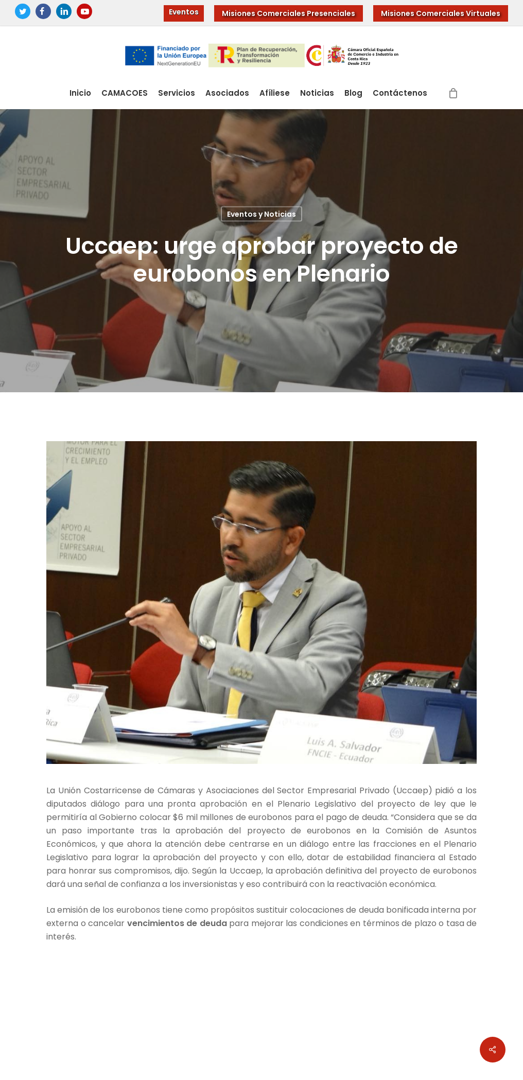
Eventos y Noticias (261, 214)
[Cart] (453, 93)
